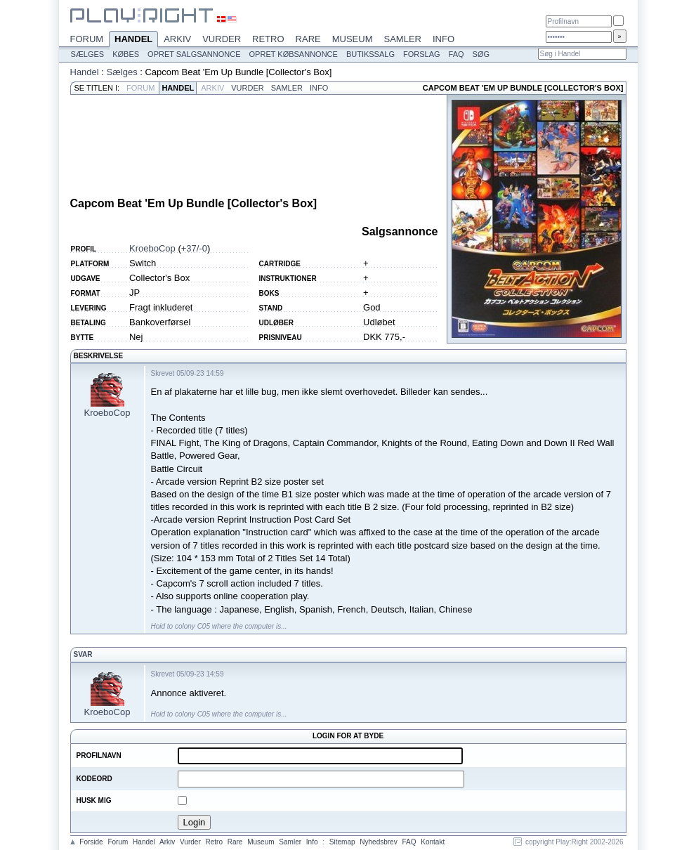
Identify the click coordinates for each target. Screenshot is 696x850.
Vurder (221, 39)
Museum (352, 39)
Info (443, 39)
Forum (87, 39)
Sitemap (342, 842)
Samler (402, 39)
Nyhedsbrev (378, 842)
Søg (481, 54)
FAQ (456, 54)
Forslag (421, 54)
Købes (125, 54)
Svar (83, 654)
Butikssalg (370, 54)
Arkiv (177, 39)
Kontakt (433, 842)
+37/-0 (194, 248)
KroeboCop (152, 248)
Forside (91, 842)
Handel (133, 40)
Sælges (88, 54)
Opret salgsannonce (193, 54)
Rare (308, 39)
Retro (268, 39)
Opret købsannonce (293, 54)
